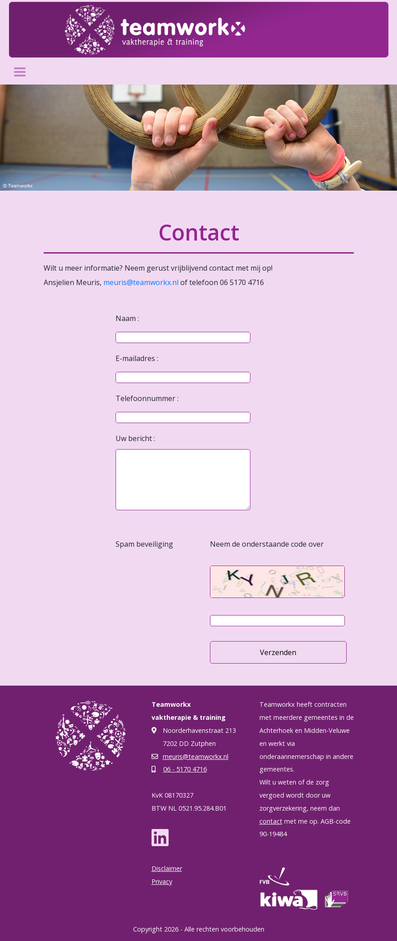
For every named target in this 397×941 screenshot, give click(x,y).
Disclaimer (167, 868)
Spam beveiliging (144, 544)
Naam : (127, 318)
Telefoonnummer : (147, 398)
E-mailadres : (137, 358)
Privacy (162, 881)
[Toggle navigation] (19, 72)
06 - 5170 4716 (185, 769)
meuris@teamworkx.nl (140, 282)
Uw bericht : (135, 438)
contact (270, 821)
